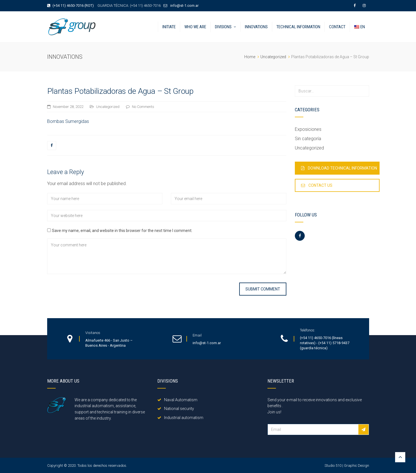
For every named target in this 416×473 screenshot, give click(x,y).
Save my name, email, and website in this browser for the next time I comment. (122, 230)
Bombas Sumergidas (68, 121)
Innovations (256, 26)
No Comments (143, 107)
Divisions (223, 26)
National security (175, 408)
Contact (337, 26)
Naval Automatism (177, 400)
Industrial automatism (180, 417)
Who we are (195, 26)
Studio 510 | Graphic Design (346, 465)
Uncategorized (107, 107)
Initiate (169, 26)
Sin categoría (308, 138)
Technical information (298, 26)
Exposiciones (308, 129)
